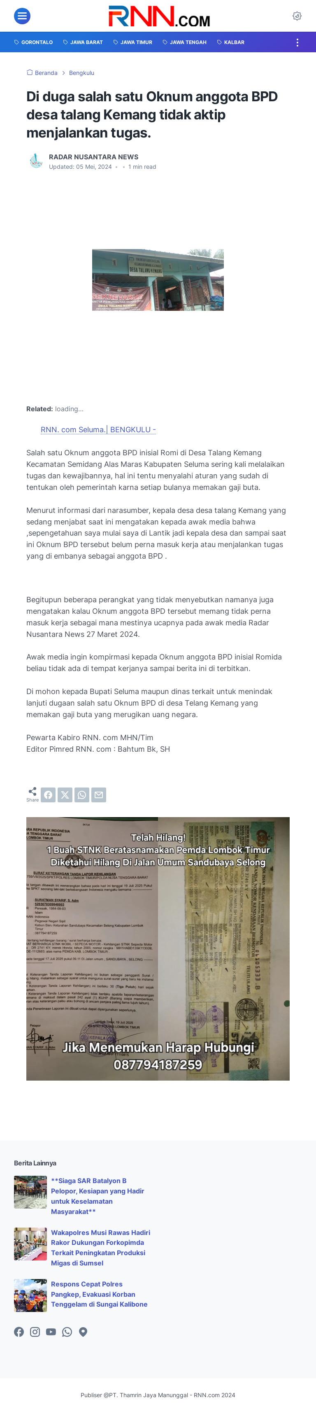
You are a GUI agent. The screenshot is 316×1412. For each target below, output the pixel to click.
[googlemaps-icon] (83, 1332)
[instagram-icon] (35, 1332)
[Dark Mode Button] (297, 16)
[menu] (22, 16)
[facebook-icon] (19, 1332)
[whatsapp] (81, 795)
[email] (98, 795)
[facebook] (48, 795)
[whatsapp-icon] (67, 1332)
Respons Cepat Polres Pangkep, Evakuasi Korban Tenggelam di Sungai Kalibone (99, 1294)
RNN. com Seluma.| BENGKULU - (98, 429)
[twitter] (65, 795)
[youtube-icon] (51, 1332)
